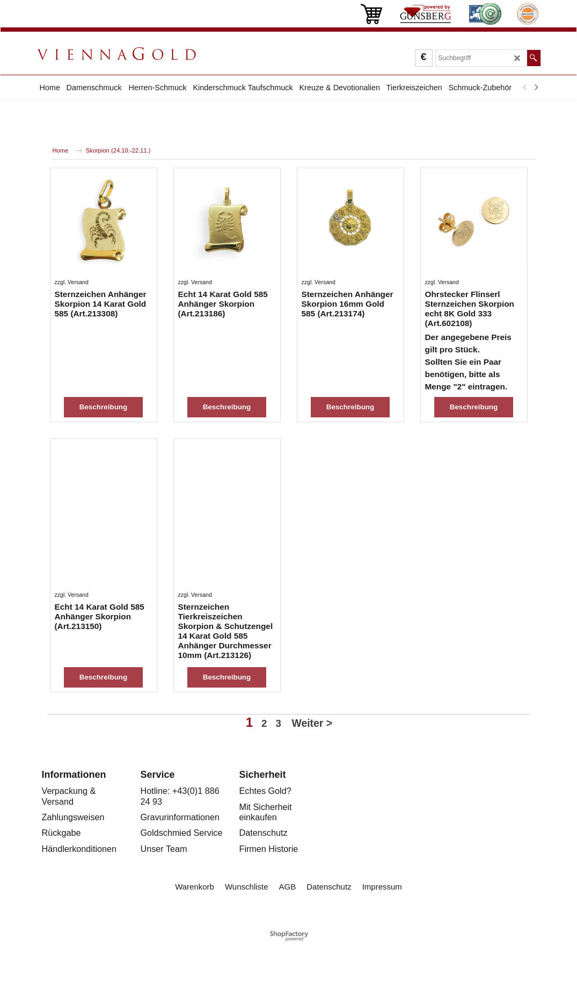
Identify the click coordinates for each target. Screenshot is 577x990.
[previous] (525, 87)
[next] (536, 87)
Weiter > (312, 771)
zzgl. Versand (72, 324)
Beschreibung (103, 377)
